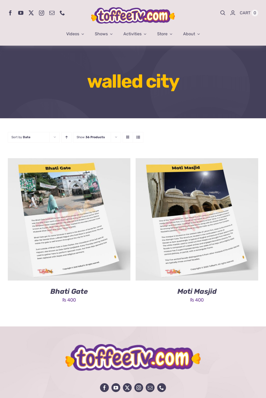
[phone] (62, 13)
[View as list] (138, 137)
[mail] (52, 13)
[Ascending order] (66, 137)
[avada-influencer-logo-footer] (133, 346)
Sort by (20, 137)
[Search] (223, 13)
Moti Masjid (197, 291)
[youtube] (20, 13)
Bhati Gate (69, 291)
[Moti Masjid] (197, 162)
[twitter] (31, 13)
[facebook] (10, 13)
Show (91, 137)
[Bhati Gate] (69, 162)
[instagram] (41, 13)
